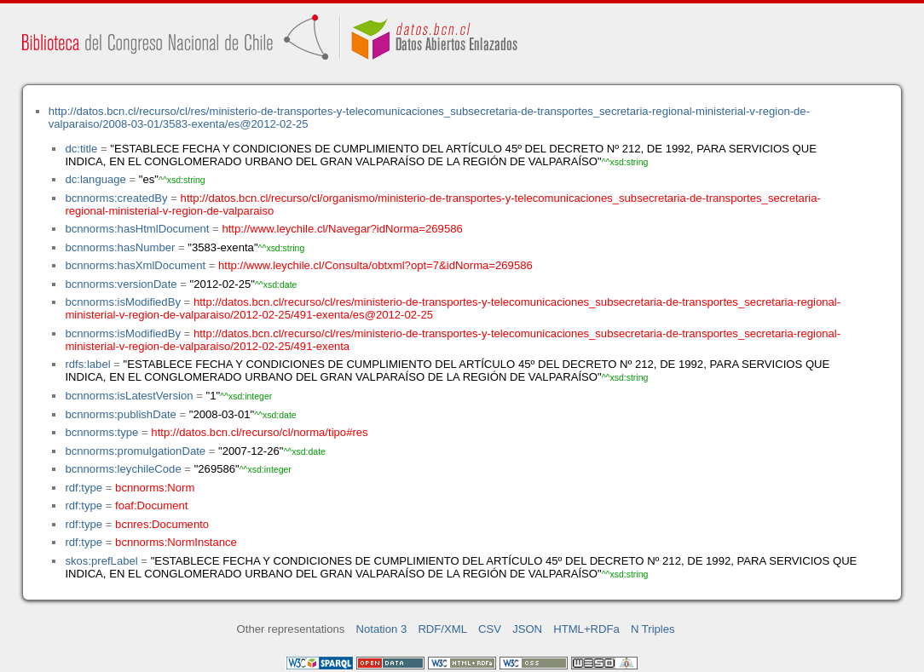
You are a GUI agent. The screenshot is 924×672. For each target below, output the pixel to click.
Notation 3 (381, 629)
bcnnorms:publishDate (120, 414)
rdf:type (83, 487)
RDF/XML (442, 629)
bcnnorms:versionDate (120, 284)
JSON (527, 629)
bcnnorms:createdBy (116, 198)
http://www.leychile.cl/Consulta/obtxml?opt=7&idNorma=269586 (375, 265)
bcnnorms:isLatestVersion (129, 395)
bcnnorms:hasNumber (120, 247)
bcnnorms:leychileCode (123, 468)
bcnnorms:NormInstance (176, 542)
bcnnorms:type (101, 432)
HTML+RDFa (586, 629)
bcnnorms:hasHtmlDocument (137, 228)
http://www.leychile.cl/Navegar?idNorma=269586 (342, 228)
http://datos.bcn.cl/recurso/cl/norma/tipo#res (259, 432)
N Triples (653, 629)
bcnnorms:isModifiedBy (123, 302)
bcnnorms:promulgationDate (135, 451)
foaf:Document (151, 505)
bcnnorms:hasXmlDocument (135, 265)
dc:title (81, 148)
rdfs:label (87, 364)
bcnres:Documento (162, 524)
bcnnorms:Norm (154, 487)
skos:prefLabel (101, 560)
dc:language (95, 179)
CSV (489, 629)
